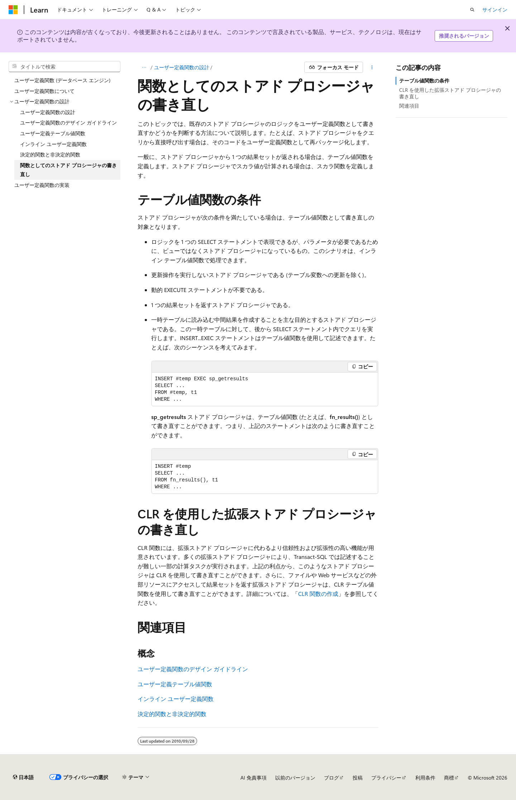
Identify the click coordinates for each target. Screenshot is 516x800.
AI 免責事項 (253, 777)
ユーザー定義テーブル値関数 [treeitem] (52, 133)
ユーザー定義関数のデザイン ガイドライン (193, 669)
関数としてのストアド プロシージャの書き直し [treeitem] (68, 170)
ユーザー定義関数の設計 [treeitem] (47, 112)
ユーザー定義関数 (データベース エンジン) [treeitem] (62, 80)
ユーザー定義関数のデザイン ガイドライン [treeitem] (68, 122)
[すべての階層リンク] (144, 67)
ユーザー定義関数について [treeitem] (44, 91)
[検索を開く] (472, 9)
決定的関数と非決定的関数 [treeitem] (50, 154)
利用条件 (425, 777)
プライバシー (386, 777)
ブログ (331, 777)
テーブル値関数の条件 (424, 80)
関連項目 (409, 105)
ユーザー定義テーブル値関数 (175, 684)
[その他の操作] (372, 67)
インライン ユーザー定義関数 (176, 698)
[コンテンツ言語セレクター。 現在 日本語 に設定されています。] (23, 777)
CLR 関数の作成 (318, 593)
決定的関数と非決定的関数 (172, 713)
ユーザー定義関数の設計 (181, 67)
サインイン (494, 9)
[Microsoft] (13, 9)
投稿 (358, 777)
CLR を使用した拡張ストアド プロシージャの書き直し (450, 93)
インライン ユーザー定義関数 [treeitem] (53, 144)
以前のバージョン (295, 777)
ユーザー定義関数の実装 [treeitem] (42, 185)
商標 (449, 777)
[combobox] (64, 66)
